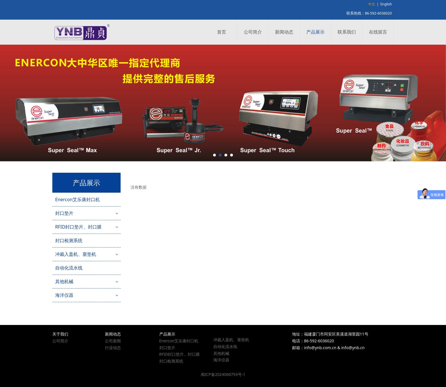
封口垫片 (64, 213)
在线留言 (378, 32)
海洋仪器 (64, 295)
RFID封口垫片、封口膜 (78, 227)
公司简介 (253, 32)
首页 (221, 32)
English (386, 4)
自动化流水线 (68, 268)
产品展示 (315, 32)
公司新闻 (113, 340)
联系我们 (347, 32)
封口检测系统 (68, 240)
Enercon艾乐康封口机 (77, 199)
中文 (371, 4)
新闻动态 (284, 32)
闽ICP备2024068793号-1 (223, 374)
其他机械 (64, 281)
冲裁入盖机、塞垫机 (75, 254)
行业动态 (113, 347)
